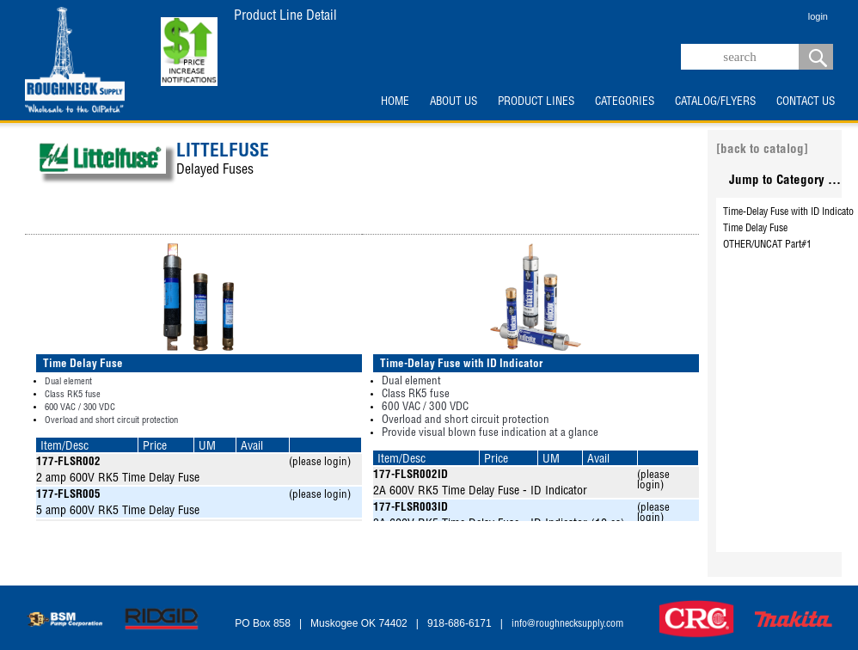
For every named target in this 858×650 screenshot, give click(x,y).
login (818, 16)
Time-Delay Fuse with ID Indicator (790, 212)
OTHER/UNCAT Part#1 (767, 245)
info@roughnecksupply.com (567, 624)
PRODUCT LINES (536, 102)
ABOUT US (453, 102)
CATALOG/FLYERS (715, 102)
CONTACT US (805, 102)
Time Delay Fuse (755, 229)
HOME (395, 102)
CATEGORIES (624, 102)
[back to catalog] (762, 150)
